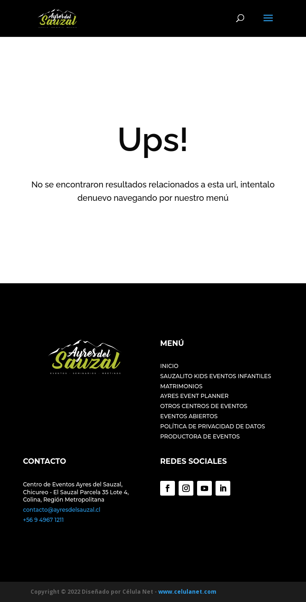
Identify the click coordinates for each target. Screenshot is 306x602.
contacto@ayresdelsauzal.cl (62, 509)
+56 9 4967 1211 (43, 519)
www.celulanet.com (187, 592)
